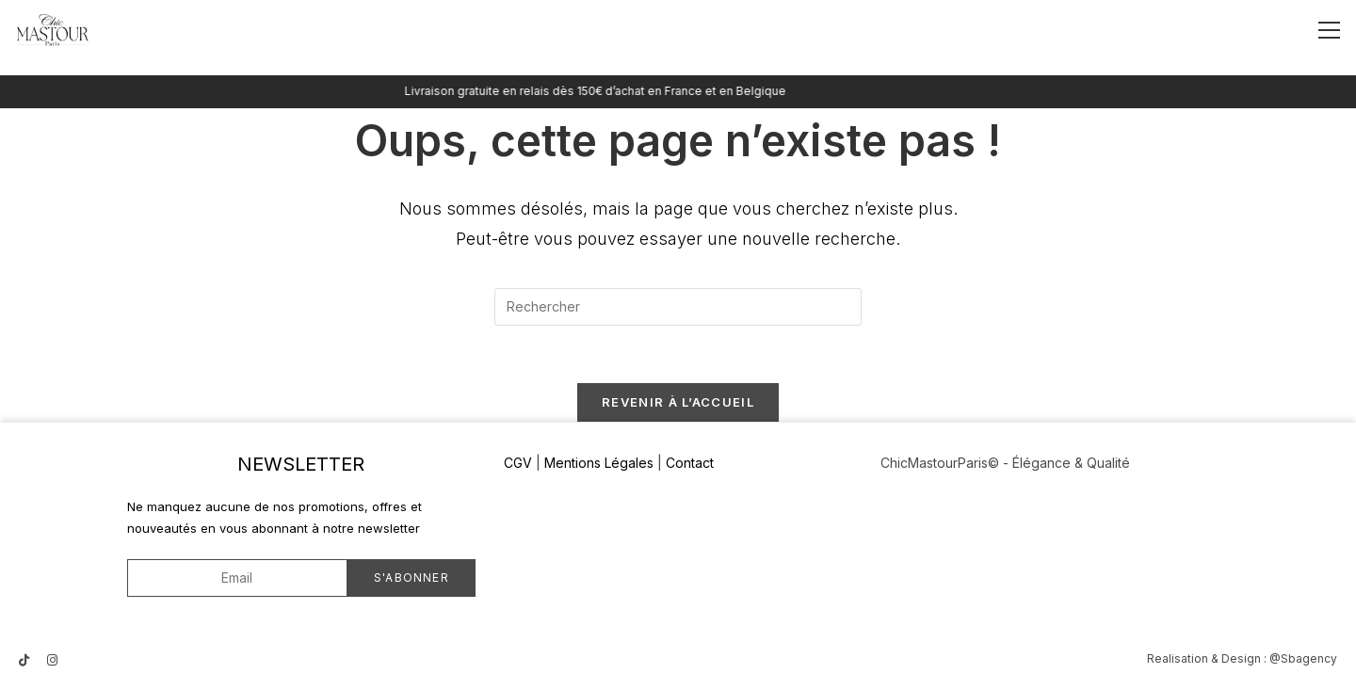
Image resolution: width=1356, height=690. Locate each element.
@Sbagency (1303, 658)
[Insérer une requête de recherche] (678, 307)
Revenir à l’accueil (678, 401)
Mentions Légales (599, 463)
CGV (518, 463)
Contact (690, 463)
